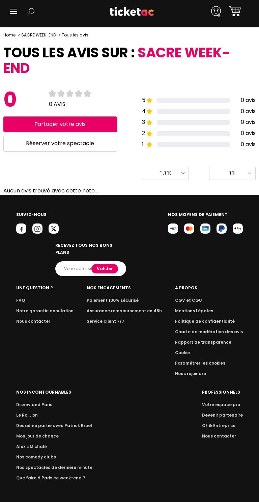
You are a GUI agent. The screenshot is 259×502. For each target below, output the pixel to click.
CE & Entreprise (219, 418)
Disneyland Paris (33, 397)
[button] (13, 11)
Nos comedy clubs (35, 450)
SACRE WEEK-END (38, 35)
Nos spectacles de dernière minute (52, 460)
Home (9, 35)
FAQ (20, 293)
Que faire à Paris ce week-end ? (48, 471)
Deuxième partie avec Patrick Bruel (52, 418)
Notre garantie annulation (43, 304)
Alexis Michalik (31, 439)
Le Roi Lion (26, 408)
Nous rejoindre (194, 366)
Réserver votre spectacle (60, 143)
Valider (105, 261)
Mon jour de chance (36, 429)
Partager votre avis (60, 124)
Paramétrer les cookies (202, 356)
